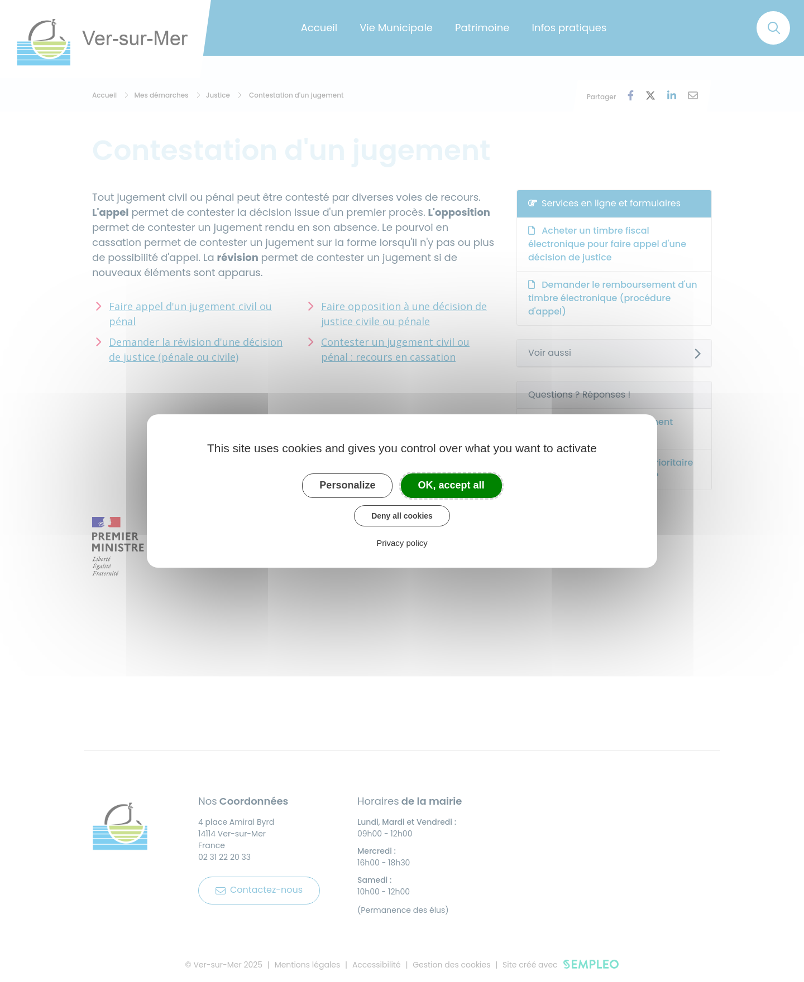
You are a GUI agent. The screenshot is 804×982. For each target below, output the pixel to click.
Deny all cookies (402, 515)
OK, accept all (451, 485)
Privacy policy (402, 543)
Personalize (347, 485)
